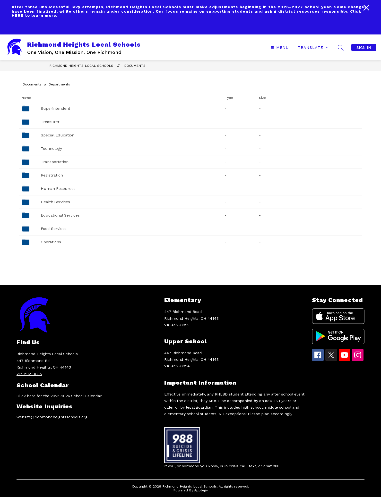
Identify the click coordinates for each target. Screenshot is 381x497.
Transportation (55, 162)
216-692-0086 (29, 373)
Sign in (363, 47)
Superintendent (55, 108)
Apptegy (201, 490)
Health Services (55, 202)
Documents (135, 65)
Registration (52, 175)
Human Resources (58, 188)
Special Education (57, 135)
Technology (51, 148)
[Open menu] (279, 47)
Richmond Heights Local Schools (81, 65)
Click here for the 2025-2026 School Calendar (59, 396)
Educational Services (60, 215)
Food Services (54, 228)
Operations (51, 242)
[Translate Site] (313, 47)
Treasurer (50, 121)
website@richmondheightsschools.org (52, 417)
